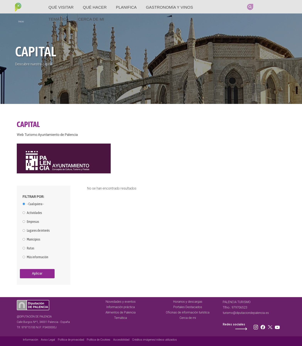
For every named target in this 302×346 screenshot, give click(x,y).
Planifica (126, 7)
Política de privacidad (71, 339)
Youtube (284, 7)
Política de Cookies (98, 339)
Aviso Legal (48, 339)
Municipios (33, 239)
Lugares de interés (38, 230)
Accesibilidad (121, 339)
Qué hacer (95, 7)
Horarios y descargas (187, 301)
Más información (37, 257)
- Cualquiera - (35, 204)
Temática (58, 19)
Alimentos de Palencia (120, 312)
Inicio (21, 21)
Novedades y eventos (121, 301)
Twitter (277, 7)
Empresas (33, 221)
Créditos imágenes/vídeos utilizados (154, 339)
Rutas (30, 248)
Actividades (34, 213)
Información (30, 339)
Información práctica (120, 307)
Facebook (269, 7)
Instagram (262, 7)
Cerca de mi (91, 19)
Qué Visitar (60, 7)
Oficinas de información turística (187, 312)
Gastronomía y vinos (169, 7)
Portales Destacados (187, 307)
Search (250, 7)
